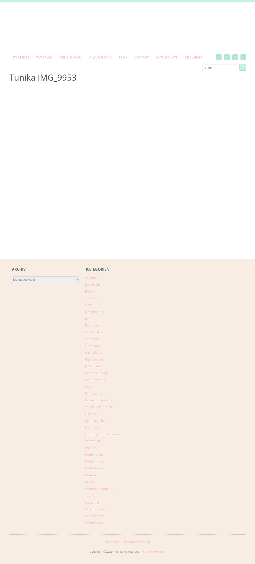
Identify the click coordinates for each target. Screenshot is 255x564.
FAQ (122, 57)
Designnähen (71, 57)
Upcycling (92, 502)
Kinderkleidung (96, 373)
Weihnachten (94, 516)
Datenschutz (166, 57)
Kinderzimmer (95, 380)
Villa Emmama (100, 57)
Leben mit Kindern (98, 400)
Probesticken (94, 468)
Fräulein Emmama (153, 551)
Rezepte (91, 475)
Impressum (111, 542)
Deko (89, 305)
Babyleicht (92, 284)
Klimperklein (94, 393)
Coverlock (92, 298)
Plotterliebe (93, 441)
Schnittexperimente (99, 489)
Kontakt (141, 57)
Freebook (92, 339)
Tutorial (90, 495)
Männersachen (96, 420)
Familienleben (95, 332)
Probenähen (94, 454)
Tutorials (44, 57)
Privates (91, 448)
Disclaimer (193, 57)
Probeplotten (94, 461)
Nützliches (92, 427)
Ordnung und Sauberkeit (103, 434)
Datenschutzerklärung (136, 542)
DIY (87, 318)
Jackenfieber (94, 366)
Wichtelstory (94, 523)
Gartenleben (94, 352)
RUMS (89, 482)
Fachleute (92, 325)
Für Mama (92, 346)
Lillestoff (91, 414)
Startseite (20, 57)
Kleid (88, 386)
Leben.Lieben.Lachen (100, 407)
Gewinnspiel (94, 359)
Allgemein (92, 278)
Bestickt (90, 291)
